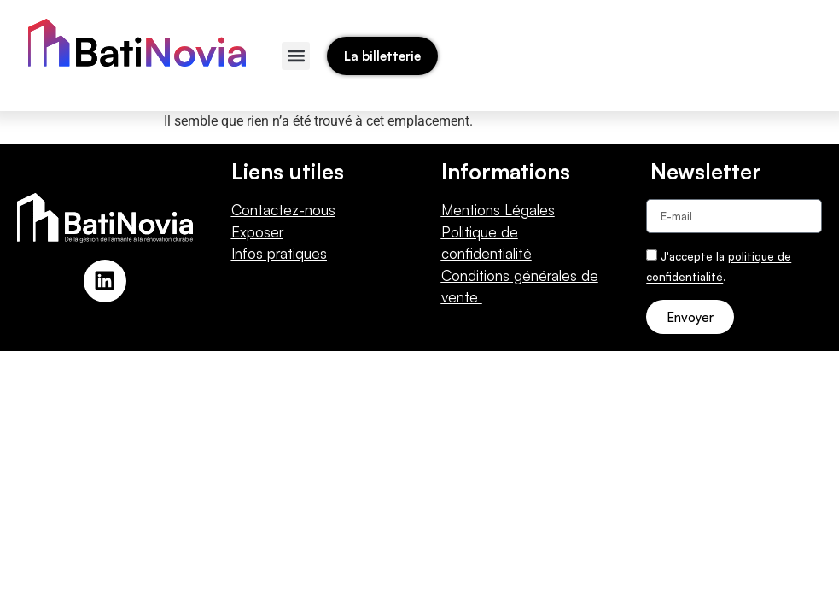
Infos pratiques (279, 253)
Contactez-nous (283, 210)
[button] (296, 56)
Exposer (257, 232)
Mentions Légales (498, 210)
